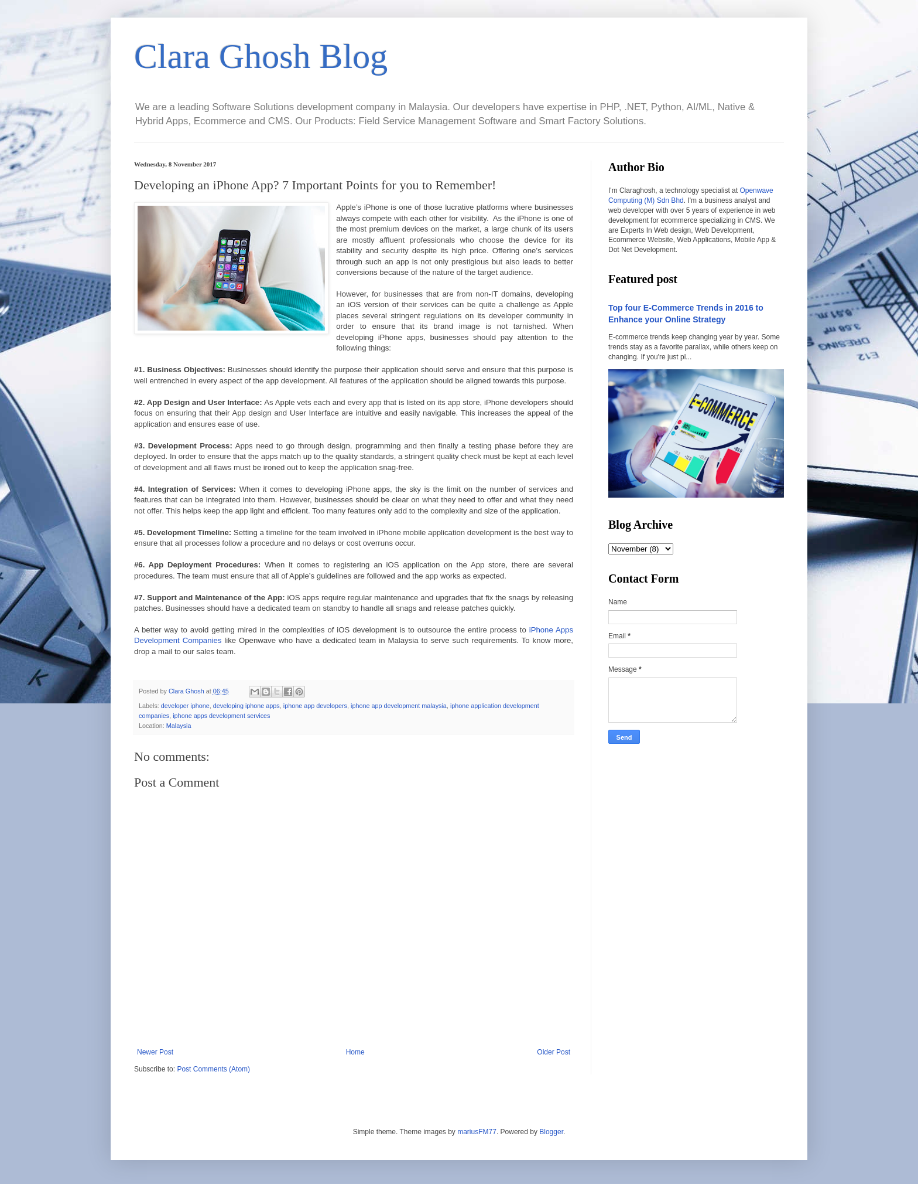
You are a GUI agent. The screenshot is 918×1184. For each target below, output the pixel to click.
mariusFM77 (476, 1132)
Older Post (553, 1052)
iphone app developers (315, 705)
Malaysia (178, 725)
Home (355, 1052)
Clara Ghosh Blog (261, 56)
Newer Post (155, 1052)
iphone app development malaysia (399, 705)
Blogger (551, 1132)
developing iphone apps (246, 705)
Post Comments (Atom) (213, 1069)
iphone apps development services (221, 715)
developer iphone (185, 705)
